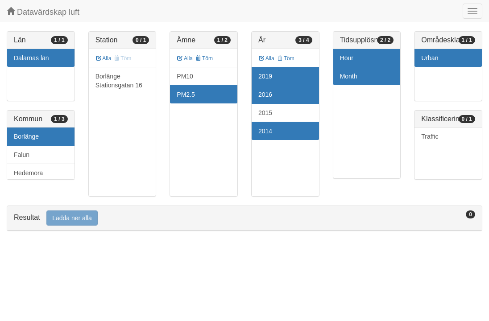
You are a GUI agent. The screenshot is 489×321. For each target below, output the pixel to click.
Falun (21, 154)
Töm (204, 58)
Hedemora (28, 173)
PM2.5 (186, 94)
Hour (346, 58)
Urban (429, 58)
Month (348, 76)
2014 (265, 131)
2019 (265, 76)
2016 (265, 94)
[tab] (244, 218)
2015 (265, 112)
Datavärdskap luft (43, 11)
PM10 (185, 76)
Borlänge (26, 136)
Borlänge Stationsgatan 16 (118, 81)
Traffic (429, 136)
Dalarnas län (31, 58)
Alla (104, 58)
